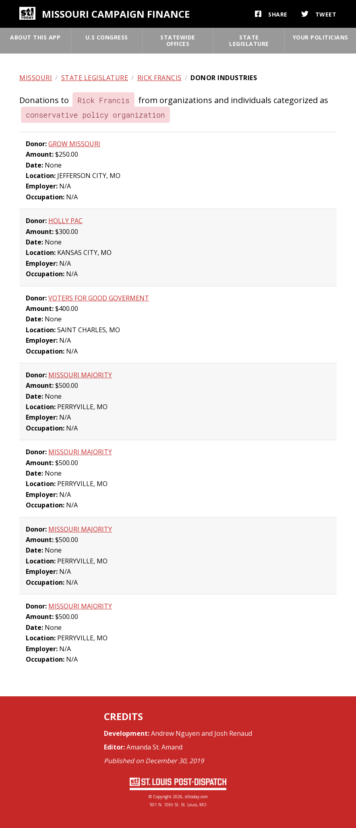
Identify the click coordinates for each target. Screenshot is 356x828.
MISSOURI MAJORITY (80, 375)
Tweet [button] (319, 14)
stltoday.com (196, 796)
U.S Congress (106, 37)
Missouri (35, 77)
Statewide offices (177, 40)
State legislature (249, 40)
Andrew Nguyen (175, 733)
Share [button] (271, 14)
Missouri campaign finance (116, 14)
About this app (35, 37)
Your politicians (320, 37)
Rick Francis (159, 77)
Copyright (162, 796)
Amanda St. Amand (154, 747)
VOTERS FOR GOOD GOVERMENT (98, 298)
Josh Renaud (233, 733)
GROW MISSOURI (74, 143)
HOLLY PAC (65, 220)
